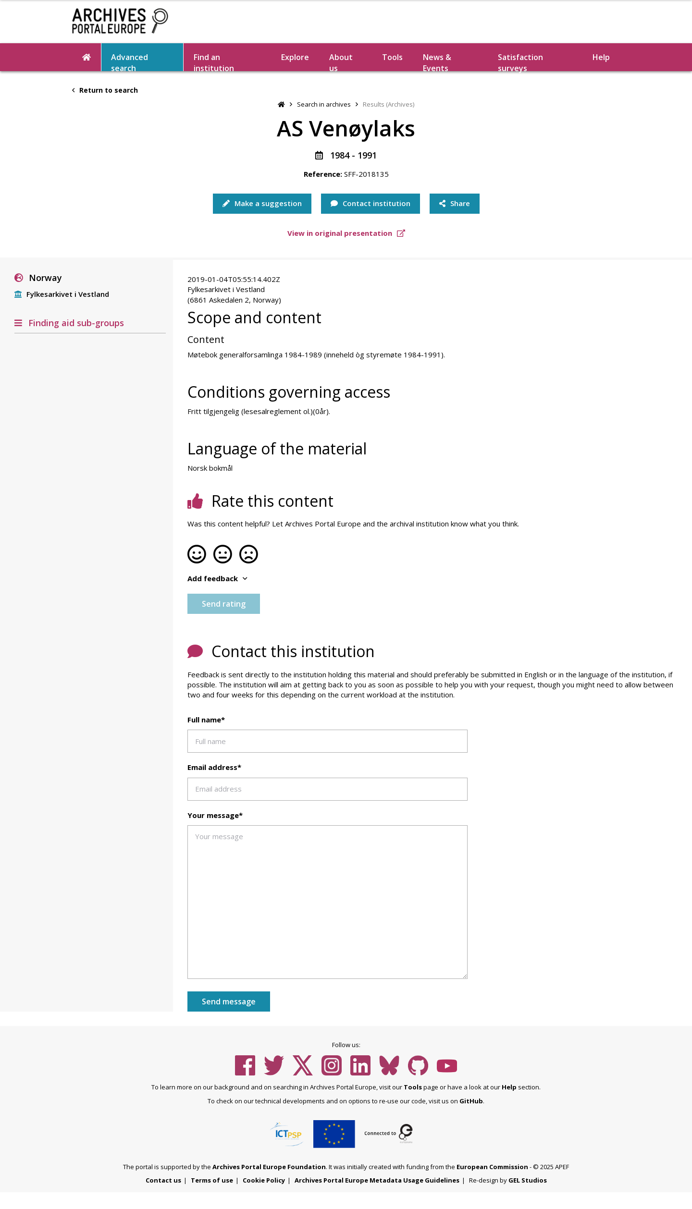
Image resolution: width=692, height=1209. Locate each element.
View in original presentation (346, 233)
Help (601, 57)
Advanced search (129, 61)
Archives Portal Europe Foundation (269, 1166)
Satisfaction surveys (520, 61)
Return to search (105, 90)
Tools (392, 57)
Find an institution (214, 61)
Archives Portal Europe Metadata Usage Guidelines (377, 1180)
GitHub (471, 1101)
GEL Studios (527, 1180)
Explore (295, 57)
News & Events (437, 61)
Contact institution (370, 203)
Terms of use (212, 1180)
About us (341, 61)
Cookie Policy (264, 1180)
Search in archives (324, 104)
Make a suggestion (262, 203)
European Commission (492, 1166)
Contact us (163, 1180)
